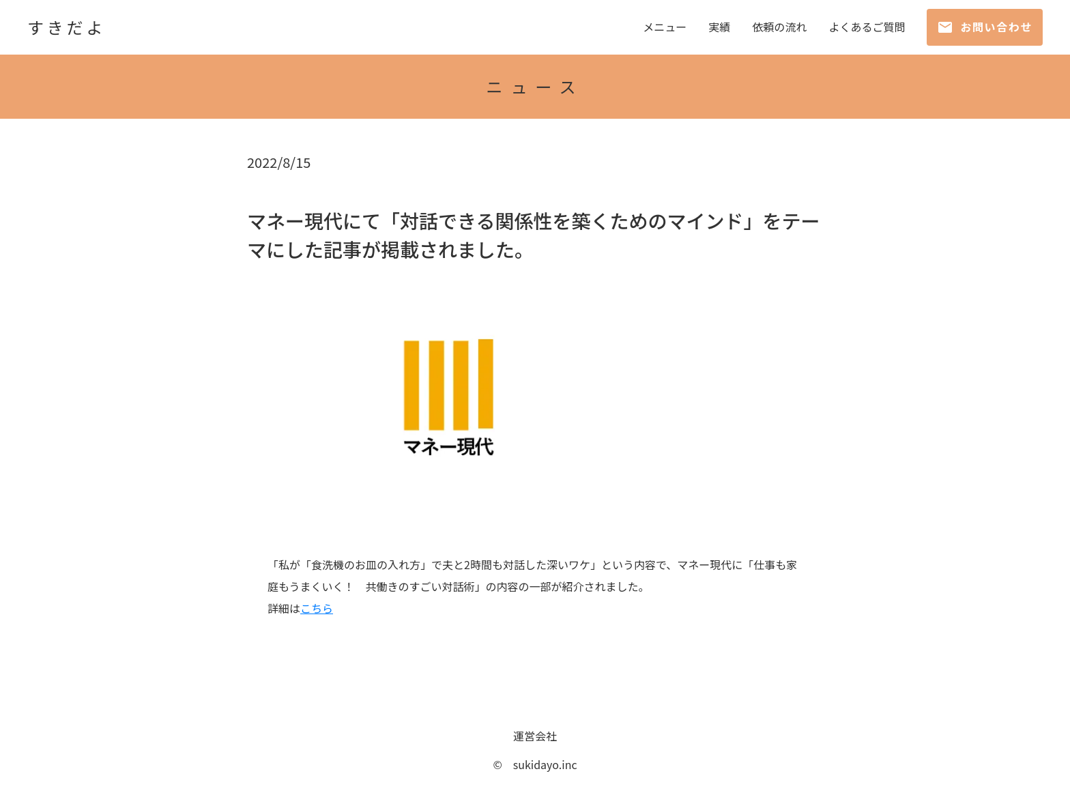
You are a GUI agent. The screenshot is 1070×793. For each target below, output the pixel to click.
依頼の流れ (779, 26)
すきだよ (66, 27)
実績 (719, 26)
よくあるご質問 (866, 26)
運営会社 (535, 735)
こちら (316, 608)
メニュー (664, 26)
